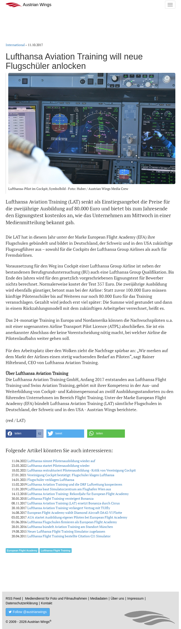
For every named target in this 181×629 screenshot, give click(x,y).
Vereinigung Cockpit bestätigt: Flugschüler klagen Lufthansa (70, 475)
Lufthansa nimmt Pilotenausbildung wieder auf (61, 461)
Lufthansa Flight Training (55, 550)
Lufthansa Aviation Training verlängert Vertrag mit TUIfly (68, 508)
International (15, 45)
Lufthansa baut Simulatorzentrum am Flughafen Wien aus (69, 489)
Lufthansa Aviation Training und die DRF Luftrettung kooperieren (74, 484)
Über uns (117, 598)
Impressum (135, 598)
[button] (24, 433)
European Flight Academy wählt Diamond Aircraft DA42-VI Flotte (74, 512)
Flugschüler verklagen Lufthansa (50, 479)
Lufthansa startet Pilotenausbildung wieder (58, 465)
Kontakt (46, 603)
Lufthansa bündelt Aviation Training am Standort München (70, 526)
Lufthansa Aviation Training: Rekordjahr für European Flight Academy (78, 493)
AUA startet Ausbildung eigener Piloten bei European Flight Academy (77, 517)
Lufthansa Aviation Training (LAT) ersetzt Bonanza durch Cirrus (73, 503)
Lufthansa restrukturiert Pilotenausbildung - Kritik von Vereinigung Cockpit (81, 470)
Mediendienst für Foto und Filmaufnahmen (56, 598)
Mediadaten (98, 598)
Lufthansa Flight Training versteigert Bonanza (60, 498)
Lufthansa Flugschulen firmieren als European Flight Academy (72, 522)
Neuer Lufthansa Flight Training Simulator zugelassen (66, 531)
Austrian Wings (28, 4)
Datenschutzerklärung (22, 603)
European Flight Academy (22, 550)
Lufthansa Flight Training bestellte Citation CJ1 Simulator (69, 536)
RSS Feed (13, 598)
